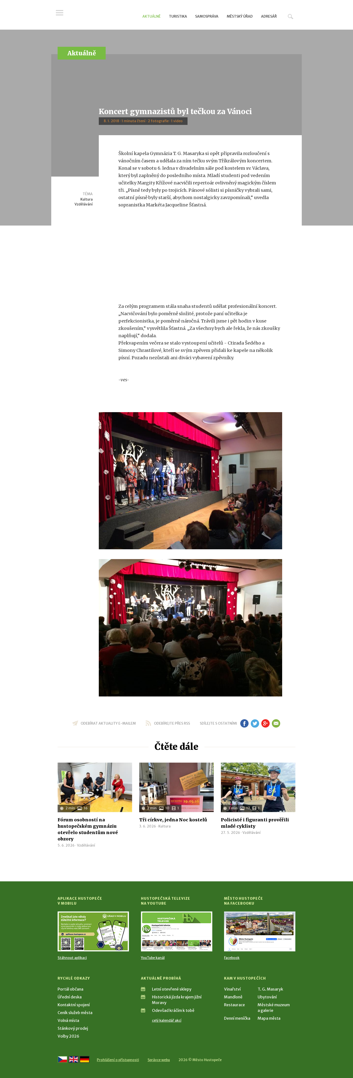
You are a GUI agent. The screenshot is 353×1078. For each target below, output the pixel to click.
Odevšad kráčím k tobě (173, 1010)
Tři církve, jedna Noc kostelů (173, 820)
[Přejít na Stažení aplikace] (93, 931)
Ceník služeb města (75, 1012)
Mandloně (233, 996)
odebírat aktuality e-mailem (108, 723)
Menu (61, 15)
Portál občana (70, 989)
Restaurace (234, 1004)
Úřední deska (70, 996)
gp (265, 723)
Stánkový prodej (73, 1028)
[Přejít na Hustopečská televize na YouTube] (176, 931)
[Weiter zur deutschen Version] (84, 1059)
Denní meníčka (237, 1018)
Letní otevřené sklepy (171, 989)
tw (255, 723)
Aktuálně (151, 16)
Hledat (290, 16)
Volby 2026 (68, 1036)
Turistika (178, 16)
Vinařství (232, 989)
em (275, 723)
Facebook (232, 958)
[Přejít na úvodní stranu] (104, 16)
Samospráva (206, 16)
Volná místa (68, 1020)
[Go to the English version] (73, 1059)
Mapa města (269, 1018)
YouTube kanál (153, 958)
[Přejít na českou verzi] (62, 1059)
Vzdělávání (84, 204)
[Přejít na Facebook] (259, 931)
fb (244, 723)
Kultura (86, 199)
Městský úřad (240, 16)
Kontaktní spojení (74, 1004)
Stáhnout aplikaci (72, 958)
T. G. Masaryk (270, 989)
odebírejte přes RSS (172, 723)
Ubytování (267, 996)
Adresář (269, 16)
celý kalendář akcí (166, 1020)
